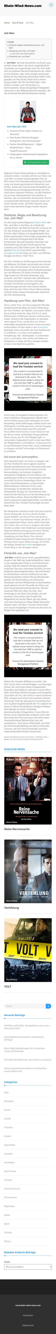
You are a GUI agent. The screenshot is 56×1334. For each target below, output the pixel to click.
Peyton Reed (40, 222)
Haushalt (8, 1154)
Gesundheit (9, 1145)
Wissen (7, 1241)
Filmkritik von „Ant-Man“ (19, 56)
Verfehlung (11, 907)
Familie (7, 1119)
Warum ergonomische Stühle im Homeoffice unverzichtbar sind (25, 1069)
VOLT (7, 986)
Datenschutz (28, 1325)
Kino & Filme (17, 23)
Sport (6, 1224)
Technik (7, 1232)
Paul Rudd (17, 250)
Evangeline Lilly (11, 253)
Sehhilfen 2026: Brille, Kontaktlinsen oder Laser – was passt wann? (27, 1027)
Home (7, 23)
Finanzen (8, 1127)
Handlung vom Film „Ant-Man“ (22, 51)
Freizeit (7, 1136)
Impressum (28, 1315)
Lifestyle (8, 1180)
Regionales (9, 1206)
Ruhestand (43, 327)
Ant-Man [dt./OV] (16, 126)
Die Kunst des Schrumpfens (24, 54)
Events (7, 1110)
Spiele (7, 1215)
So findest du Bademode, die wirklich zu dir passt (27, 1060)
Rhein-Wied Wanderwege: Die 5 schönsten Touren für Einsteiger (24, 1049)
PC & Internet (10, 1197)
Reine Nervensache (17, 829)
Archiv (7, 1262)
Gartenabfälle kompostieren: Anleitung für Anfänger (24, 1038)
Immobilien (9, 1162)
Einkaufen (9, 1101)
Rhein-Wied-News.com (23, 6)
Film (39, 704)
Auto (6, 1092)
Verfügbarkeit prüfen (37, 162)
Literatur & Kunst (12, 1189)
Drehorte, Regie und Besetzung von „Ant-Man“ (27, 46)
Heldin (29, 545)
